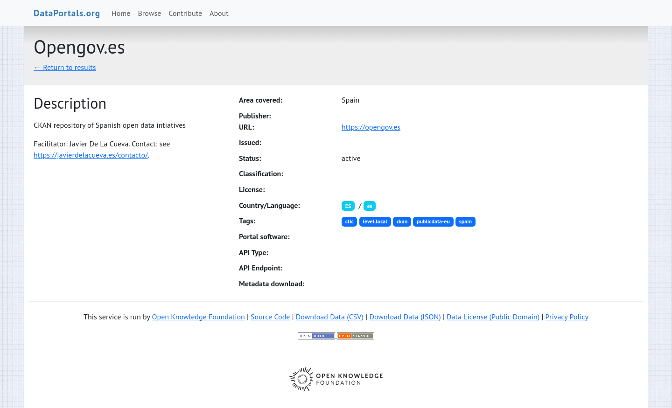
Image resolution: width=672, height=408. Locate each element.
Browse (149, 13)
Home (121, 13)
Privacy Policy (567, 316)
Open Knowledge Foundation (198, 316)
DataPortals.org (67, 13)
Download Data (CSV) (330, 316)
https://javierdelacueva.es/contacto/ (91, 154)
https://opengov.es (371, 126)
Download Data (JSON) (405, 316)
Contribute (185, 13)
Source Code (270, 316)
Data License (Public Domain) (493, 316)
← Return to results (65, 67)
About (219, 13)
